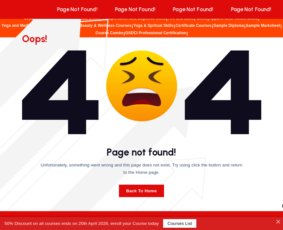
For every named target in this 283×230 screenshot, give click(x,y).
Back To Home (141, 190)
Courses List (179, 223)
